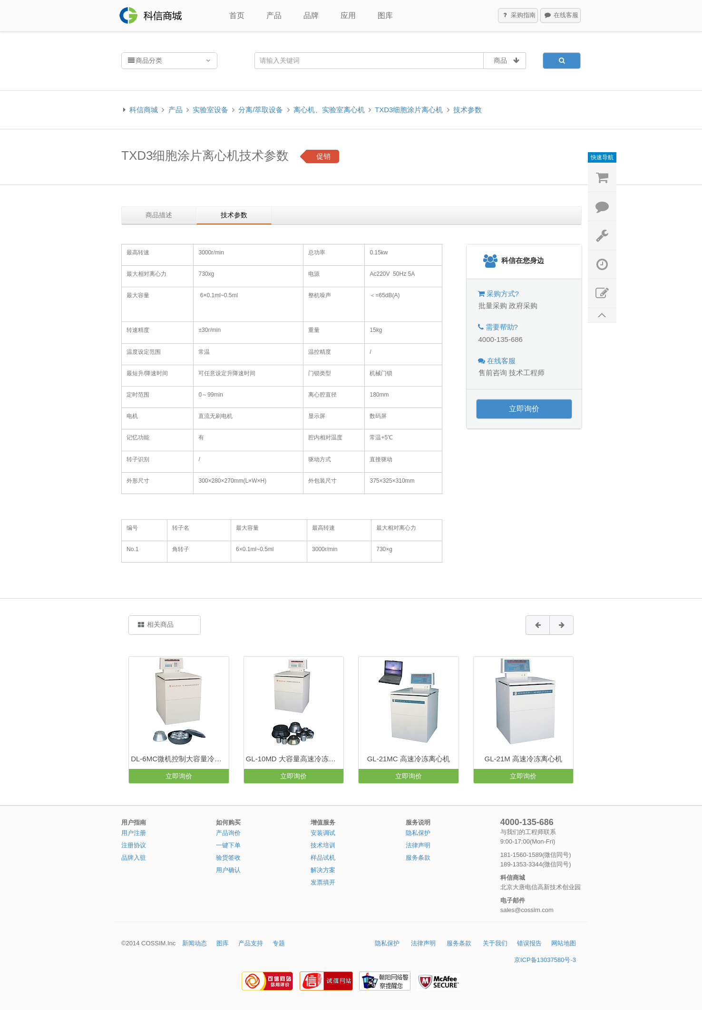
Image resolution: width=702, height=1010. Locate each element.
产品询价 (228, 832)
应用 (348, 15)
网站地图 (563, 943)
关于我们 (495, 943)
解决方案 (323, 870)
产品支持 (250, 943)
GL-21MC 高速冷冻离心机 (408, 759)
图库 (385, 15)
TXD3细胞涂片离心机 (409, 110)
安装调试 (323, 832)
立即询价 (524, 409)
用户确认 (228, 870)
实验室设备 (210, 110)
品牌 (311, 15)
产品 (274, 15)
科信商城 (143, 110)
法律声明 (418, 845)
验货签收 (228, 857)
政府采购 (523, 305)
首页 (236, 15)
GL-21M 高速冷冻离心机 (523, 759)
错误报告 (529, 943)
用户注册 (133, 832)
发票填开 (323, 882)
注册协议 (133, 845)
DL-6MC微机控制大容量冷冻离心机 (179, 759)
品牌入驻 (133, 857)
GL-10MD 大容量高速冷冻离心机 (294, 759)
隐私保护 (418, 832)
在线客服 (560, 15)
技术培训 (323, 845)
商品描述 (159, 215)
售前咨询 (492, 373)
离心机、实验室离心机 (329, 110)
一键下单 (228, 845)
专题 (279, 943)
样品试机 (323, 857)
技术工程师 (527, 373)
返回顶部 (602, 315)
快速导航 (602, 157)
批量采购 (492, 305)
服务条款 (418, 857)
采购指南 (518, 15)
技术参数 (467, 110)
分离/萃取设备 (260, 110)
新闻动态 (194, 943)
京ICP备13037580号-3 (545, 959)
